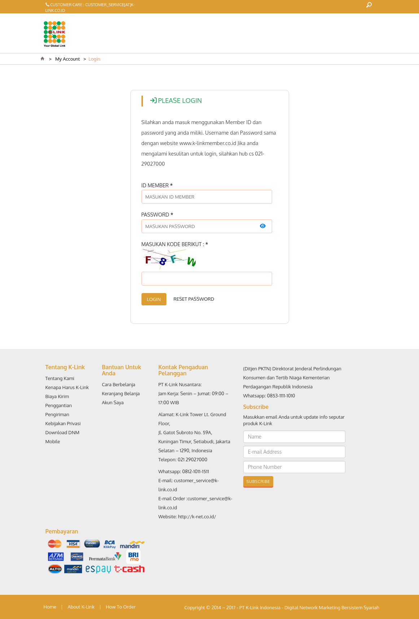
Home (50, 607)
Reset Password (194, 299)
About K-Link (80, 607)
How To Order (120, 607)
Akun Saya (113, 402)
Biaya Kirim (57, 396)
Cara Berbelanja (118, 384)
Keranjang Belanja (121, 393)
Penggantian (58, 405)
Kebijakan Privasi (63, 423)
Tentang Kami (59, 378)
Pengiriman (57, 414)
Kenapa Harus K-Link (67, 387)
